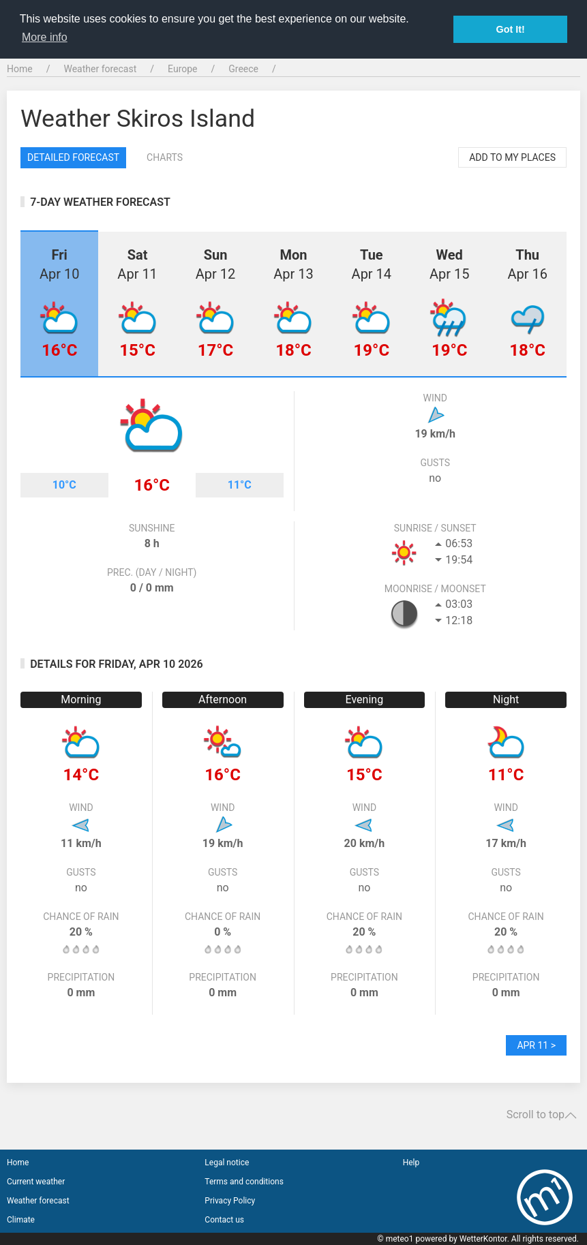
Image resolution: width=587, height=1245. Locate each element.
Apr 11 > (536, 1045)
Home (20, 68)
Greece (243, 68)
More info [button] (44, 37)
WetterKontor (483, 1239)
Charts (165, 157)
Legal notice (227, 1162)
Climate (21, 1220)
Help (411, 1162)
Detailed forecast (73, 157)
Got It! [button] (510, 29)
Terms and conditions (244, 1181)
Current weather (36, 1181)
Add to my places (512, 157)
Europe (182, 68)
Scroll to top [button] (542, 1115)
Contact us (224, 1220)
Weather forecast (99, 68)
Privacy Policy (230, 1200)
